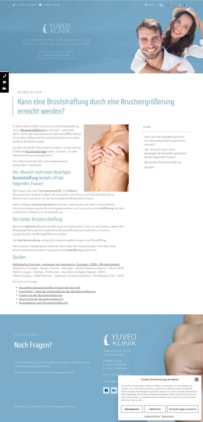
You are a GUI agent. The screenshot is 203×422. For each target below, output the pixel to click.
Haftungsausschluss (62, 406)
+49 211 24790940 (116, 364)
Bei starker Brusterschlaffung (162, 162)
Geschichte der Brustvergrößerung (41, 299)
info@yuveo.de (112, 360)
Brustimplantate (36, 151)
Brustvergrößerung (33, 130)
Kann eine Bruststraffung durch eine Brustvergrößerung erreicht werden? (164, 140)
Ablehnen (155, 409)
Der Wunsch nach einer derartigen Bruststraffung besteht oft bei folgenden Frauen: (165, 153)
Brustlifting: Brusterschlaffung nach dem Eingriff (49, 287)
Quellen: (149, 167)
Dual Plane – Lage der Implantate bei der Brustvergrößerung (57, 291)
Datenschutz (168, 416)
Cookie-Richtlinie (152, 416)
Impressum (21, 406)
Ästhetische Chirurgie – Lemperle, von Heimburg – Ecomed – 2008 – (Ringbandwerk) (66, 264)
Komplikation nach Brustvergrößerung (43, 302)
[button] (196, 379)
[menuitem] (168, 5)
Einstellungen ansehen (182, 409)
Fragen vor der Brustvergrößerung (40, 295)
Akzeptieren (132, 409)
